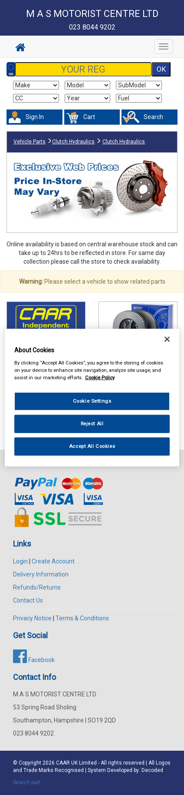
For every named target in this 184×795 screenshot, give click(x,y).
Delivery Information (41, 574)
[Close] (167, 339)
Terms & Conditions (82, 618)
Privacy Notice (32, 618)
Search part (26, 782)
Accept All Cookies (92, 446)
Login (20, 561)
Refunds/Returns (37, 587)
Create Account (53, 561)
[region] (92, 398)
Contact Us (28, 600)
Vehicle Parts (29, 142)
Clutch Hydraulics (73, 142)
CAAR (63, 763)
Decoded (152, 770)
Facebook (34, 659)
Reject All (92, 423)
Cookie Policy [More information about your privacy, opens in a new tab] (100, 377)
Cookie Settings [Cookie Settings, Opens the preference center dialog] (92, 401)
